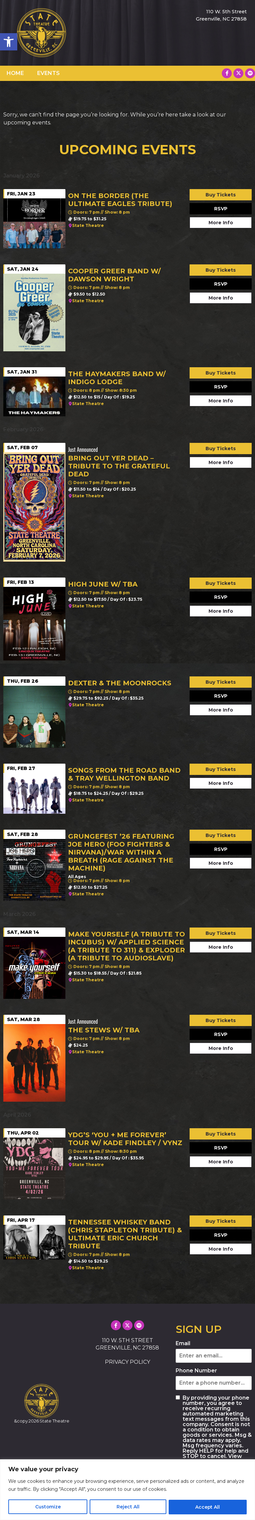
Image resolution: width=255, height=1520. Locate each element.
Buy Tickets (221, 195)
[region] (127, 1489)
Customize (48, 1507)
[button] (8, 41)
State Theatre (88, 226)
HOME (15, 73)
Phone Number (196, 1370)
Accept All (207, 1507)
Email (183, 1343)
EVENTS (48, 73)
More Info (221, 223)
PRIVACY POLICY (127, 1362)
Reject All (128, 1507)
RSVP (220, 209)
